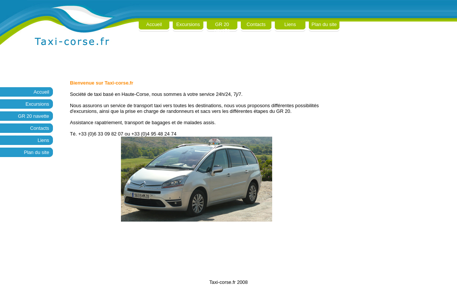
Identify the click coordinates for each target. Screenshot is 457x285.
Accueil (154, 24)
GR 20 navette (222, 27)
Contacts (256, 24)
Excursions (188, 24)
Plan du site (324, 24)
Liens (290, 24)
